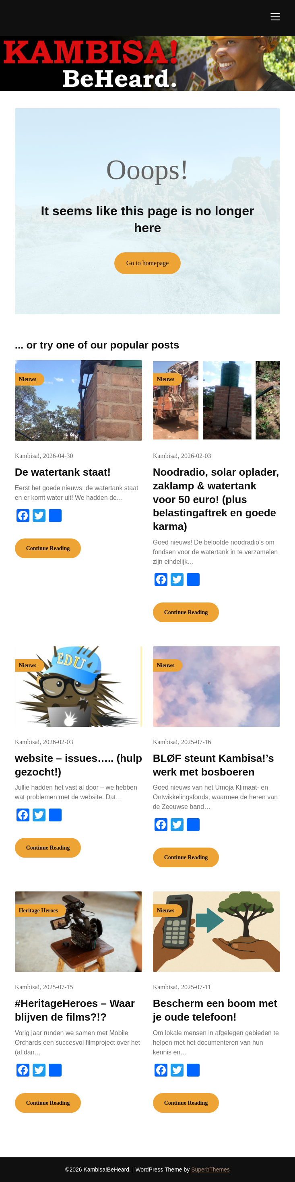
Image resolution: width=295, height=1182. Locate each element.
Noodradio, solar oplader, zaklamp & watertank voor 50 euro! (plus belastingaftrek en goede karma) (216, 499)
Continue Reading (48, 548)
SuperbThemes (210, 1169)
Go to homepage (147, 263)
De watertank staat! (63, 472)
